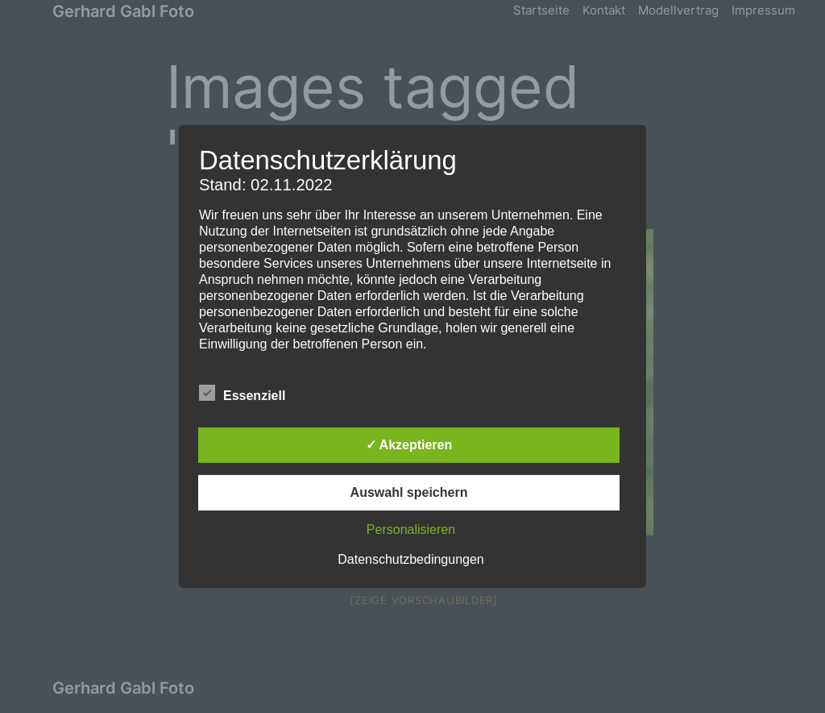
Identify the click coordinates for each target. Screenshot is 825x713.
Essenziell (242, 393)
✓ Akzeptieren (409, 445)
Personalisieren (411, 529)
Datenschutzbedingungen (410, 559)
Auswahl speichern (409, 492)
